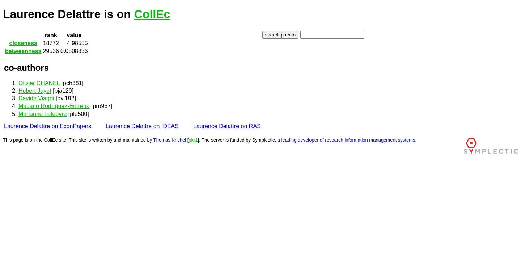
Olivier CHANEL (39, 83)
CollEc (152, 14)
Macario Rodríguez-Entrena (54, 106)
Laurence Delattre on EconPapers (47, 126)
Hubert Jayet (34, 91)
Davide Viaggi (36, 98)
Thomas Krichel (169, 140)
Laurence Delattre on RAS (227, 126)
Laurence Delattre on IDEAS (142, 126)
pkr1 (193, 140)
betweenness (23, 51)
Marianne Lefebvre (42, 114)
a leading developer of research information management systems (346, 140)
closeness (23, 43)
